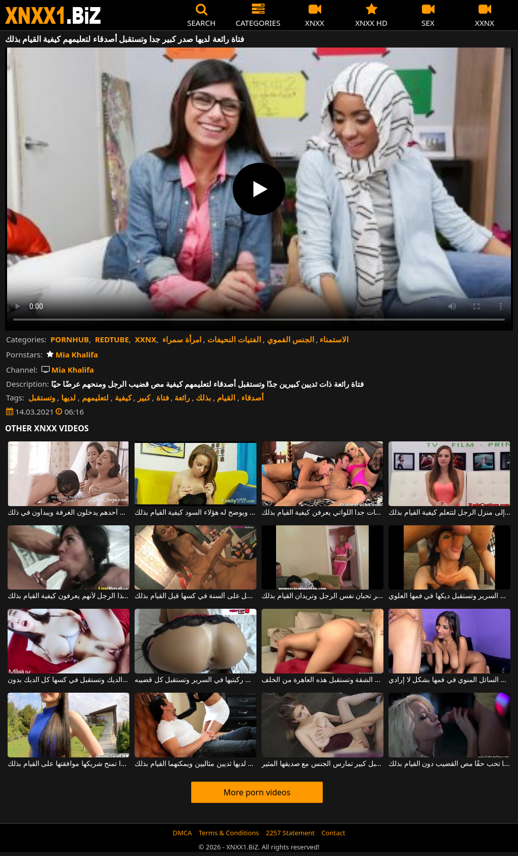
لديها (68, 397)
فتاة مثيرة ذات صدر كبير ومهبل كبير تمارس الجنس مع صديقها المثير (322, 764)
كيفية (123, 397)
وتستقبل (41, 397)
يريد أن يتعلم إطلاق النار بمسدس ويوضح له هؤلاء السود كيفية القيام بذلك (195, 513)
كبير (144, 397)
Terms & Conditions (229, 832)
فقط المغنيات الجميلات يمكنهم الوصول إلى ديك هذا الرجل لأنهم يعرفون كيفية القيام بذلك (69, 596)
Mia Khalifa (72, 354)
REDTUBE (112, 339)
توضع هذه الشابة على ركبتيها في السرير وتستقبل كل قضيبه (195, 680)
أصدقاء (252, 397)
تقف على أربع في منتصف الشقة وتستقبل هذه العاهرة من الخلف (322, 680)
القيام (226, 397)
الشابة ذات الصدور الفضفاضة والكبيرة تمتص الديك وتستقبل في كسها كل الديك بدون (69, 680)
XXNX (145, 339)
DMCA (182, 832)
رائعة (182, 397)
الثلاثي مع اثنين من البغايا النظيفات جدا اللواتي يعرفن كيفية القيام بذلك (322, 513)
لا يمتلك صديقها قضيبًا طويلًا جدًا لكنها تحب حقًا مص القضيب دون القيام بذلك (449, 764)
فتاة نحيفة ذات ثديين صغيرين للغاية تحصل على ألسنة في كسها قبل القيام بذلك (195, 596)
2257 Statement (290, 832)
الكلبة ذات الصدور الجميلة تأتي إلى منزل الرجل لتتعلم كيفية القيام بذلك (449, 513)
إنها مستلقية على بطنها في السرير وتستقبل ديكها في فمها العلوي (449, 596)
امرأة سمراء (181, 339)
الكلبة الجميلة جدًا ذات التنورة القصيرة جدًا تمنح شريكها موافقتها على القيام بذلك (69, 764)
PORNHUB (70, 339)
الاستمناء (334, 339)
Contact (333, 832)
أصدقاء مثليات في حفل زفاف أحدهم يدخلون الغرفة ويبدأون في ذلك (69, 513)
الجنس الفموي (290, 339)
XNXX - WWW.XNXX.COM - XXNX (53, 15)
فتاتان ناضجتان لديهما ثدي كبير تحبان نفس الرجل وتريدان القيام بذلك (322, 596)
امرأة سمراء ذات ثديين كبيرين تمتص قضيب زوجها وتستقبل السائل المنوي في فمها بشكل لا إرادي (449, 680)
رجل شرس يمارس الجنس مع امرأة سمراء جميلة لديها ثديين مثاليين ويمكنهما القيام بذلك (195, 764)
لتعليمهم (95, 397)
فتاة (162, 397)
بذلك (203, 397)
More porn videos (257, 792)
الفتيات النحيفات (234, 339)
